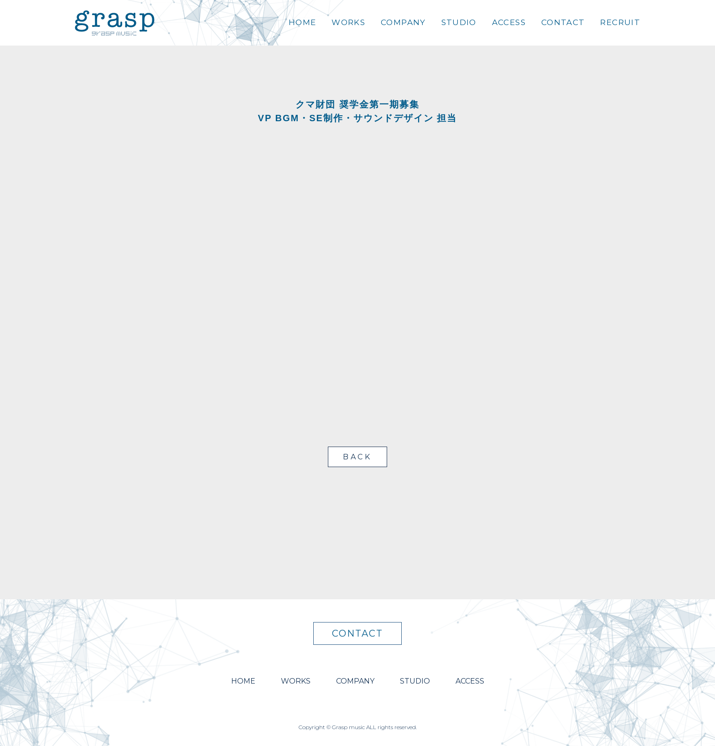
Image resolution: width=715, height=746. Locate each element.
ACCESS (509, 22)
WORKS (348, 22)
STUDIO (459, 22)
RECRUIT (620, 22)
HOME (302, 22)
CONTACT (563, 22)
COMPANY (403, 22)
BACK (357, 457)
